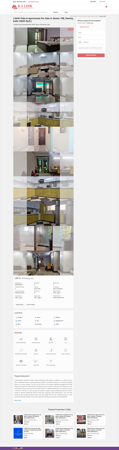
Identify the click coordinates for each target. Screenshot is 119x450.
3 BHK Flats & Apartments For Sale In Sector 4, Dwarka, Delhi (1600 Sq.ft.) (64, 430)
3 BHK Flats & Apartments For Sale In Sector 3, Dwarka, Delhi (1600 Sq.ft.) (96, 430)
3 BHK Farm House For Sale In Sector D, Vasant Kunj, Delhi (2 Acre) (32, 430)
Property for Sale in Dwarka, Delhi (90, 16)
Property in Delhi (77, 16)
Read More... (18, 400)
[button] (33, 1)
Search (55, 12)
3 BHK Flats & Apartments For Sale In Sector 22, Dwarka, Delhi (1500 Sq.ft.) (64, 416)
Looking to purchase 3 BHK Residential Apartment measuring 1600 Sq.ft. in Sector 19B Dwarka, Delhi (91, 49)
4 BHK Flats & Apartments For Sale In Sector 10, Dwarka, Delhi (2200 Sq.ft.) (32, 416)
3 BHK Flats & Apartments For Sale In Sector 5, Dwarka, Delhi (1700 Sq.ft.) (96, 416)
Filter (66, 12)
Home (71, 16)
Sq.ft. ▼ (58, 293)
